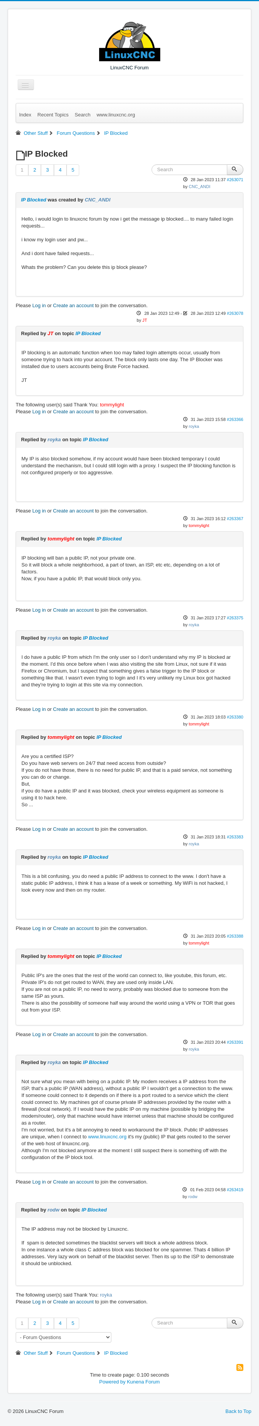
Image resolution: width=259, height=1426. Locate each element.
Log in (39, 305)
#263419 (235, 1189)
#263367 (235, 518)
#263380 (235, 717)
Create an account (73, 305)
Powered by (112, 1382)
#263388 (235, 936)
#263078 (235, 313)
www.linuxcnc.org (115, 115)
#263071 (235, 179)
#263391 (235, 1042)
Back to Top (238, 1411)
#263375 (235, 618)
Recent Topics (52, 115)
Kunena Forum (143, 1382)
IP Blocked (33, 200)
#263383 (235, 837)
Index (25, 115)
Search (82, 115)
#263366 (235, 419)
